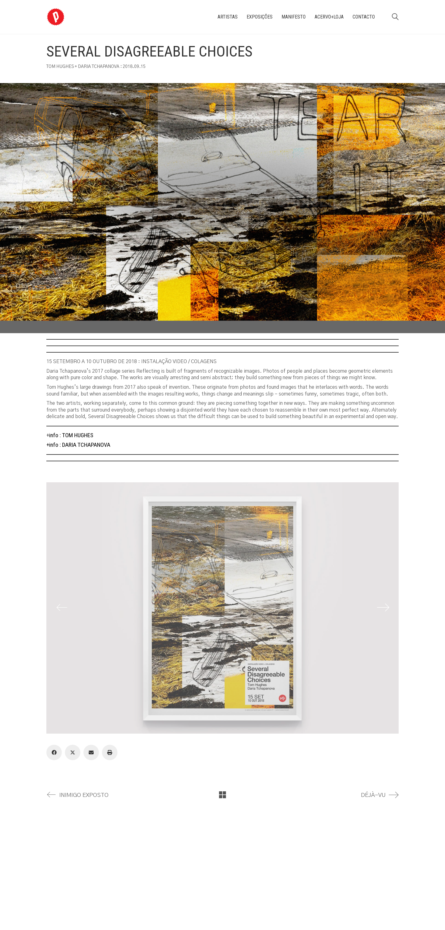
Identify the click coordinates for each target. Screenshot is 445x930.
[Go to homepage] (55, 17)
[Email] (91, 752)
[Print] (109, 752)
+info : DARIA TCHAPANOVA (78, 444)
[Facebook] (54, 752)
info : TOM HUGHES (71, 435)
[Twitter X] (72, 752)
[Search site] (395, 17)
